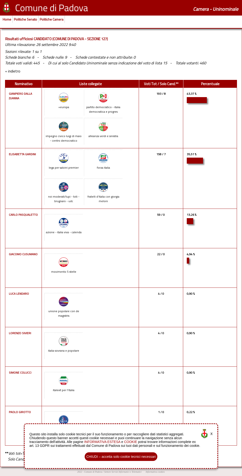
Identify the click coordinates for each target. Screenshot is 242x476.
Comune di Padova (93, 471)
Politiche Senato (25, 19)
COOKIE (130, 442)
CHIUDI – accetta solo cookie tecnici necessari (121, 457)
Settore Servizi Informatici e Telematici (123, 471)
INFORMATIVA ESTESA (102, 442)
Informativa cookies (155, 471)
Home (7, 19)
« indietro (12, 71)
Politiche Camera (51, 19)
